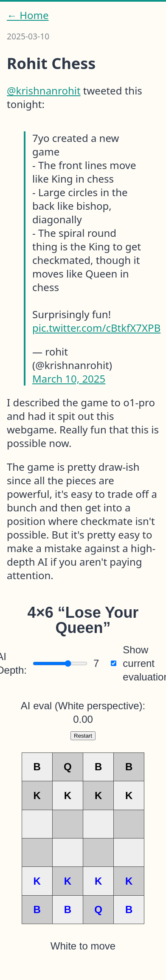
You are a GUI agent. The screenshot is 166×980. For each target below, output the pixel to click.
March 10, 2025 (68, 379)
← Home (28, 15)
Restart (83, 736)
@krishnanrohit (44, 90)
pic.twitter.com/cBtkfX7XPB (96, 328)
